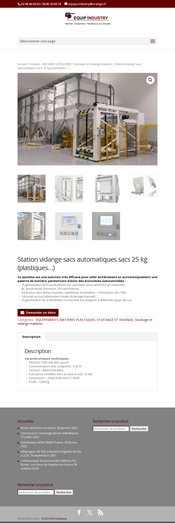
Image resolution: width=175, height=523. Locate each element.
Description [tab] (31, 337)
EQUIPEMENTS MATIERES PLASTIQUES (65, 320)
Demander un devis (38, 312)
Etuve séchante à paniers (38, 428)
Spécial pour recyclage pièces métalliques (50, 433)
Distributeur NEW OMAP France (42, 442)
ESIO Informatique (54, 518)
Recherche (64, 492)
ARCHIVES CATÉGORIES (57, 64)
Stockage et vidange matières (93, 64)
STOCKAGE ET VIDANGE (115, 320)
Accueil (22, 64)
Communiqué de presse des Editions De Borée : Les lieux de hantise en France (48, 463)
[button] (150, 80)
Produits (34, 64)
